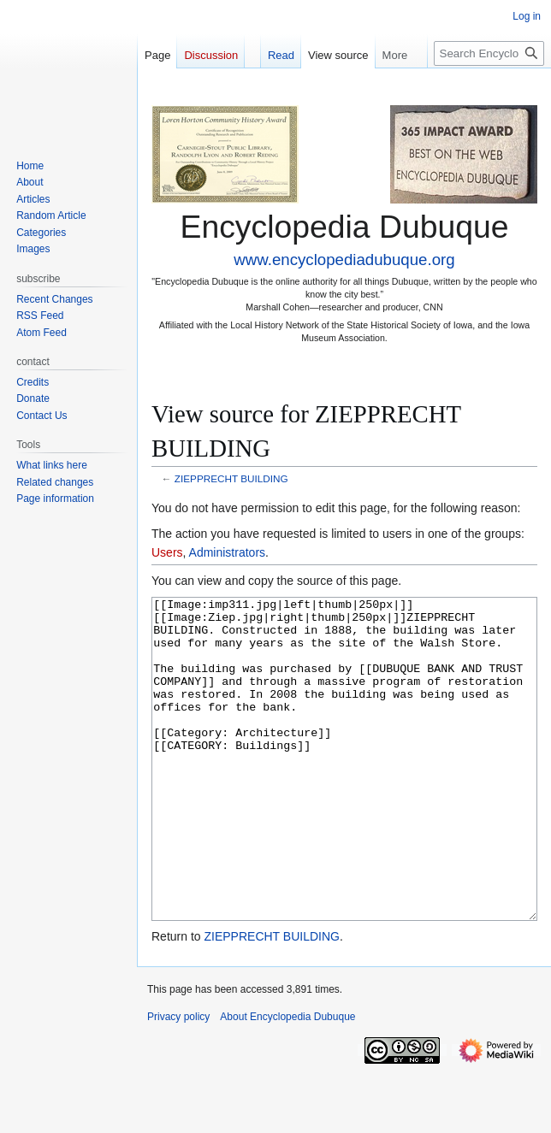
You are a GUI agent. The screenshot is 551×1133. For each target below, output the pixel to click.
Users (167, 552)
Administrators (227, 552)
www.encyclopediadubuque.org (344, 259)
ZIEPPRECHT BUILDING (231, 478)
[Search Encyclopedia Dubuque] (489, 53)
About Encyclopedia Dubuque (287, 1081)
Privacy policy (178, 1081)
